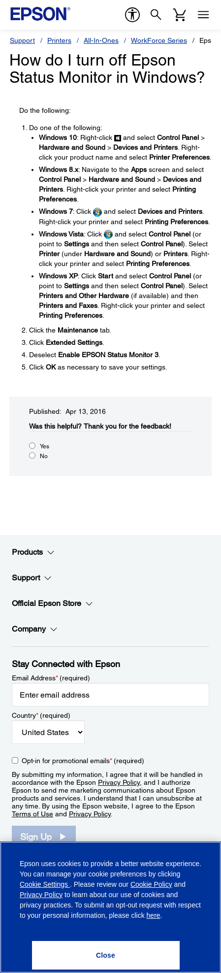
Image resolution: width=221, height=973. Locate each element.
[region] (110, 907)
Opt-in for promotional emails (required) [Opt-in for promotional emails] (83, 761)
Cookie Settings (45, 884)
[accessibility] (132, 15)
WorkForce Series (159, 40)
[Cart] (180, 15)
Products (33, 552)
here (153, 915)
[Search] (156, 15)
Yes (44, 446)
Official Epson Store (52, 603)
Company (35, 629)
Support (22, 40)
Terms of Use (32, 814)
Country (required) (41, 715)
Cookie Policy (151, 884)
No (44, 456)
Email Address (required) (51, 678)
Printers (59, 40)
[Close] (106, 955)
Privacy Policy (119, 782)
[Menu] (203, 15)
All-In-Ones (101, 40)
